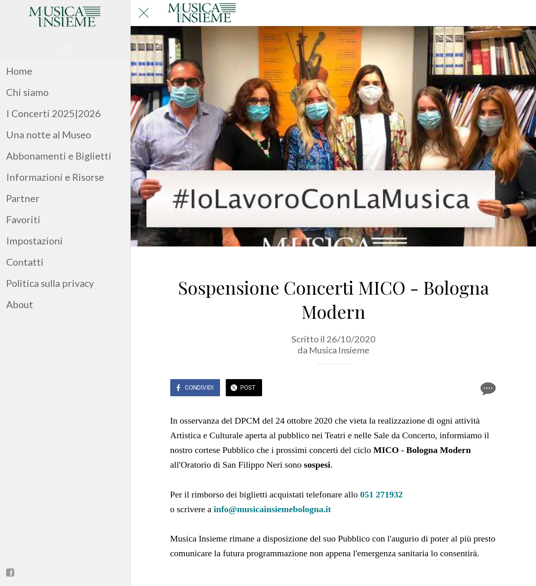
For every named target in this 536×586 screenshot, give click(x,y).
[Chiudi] (144, 13)
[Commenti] (487, 388)
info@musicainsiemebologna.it (272, 509)
